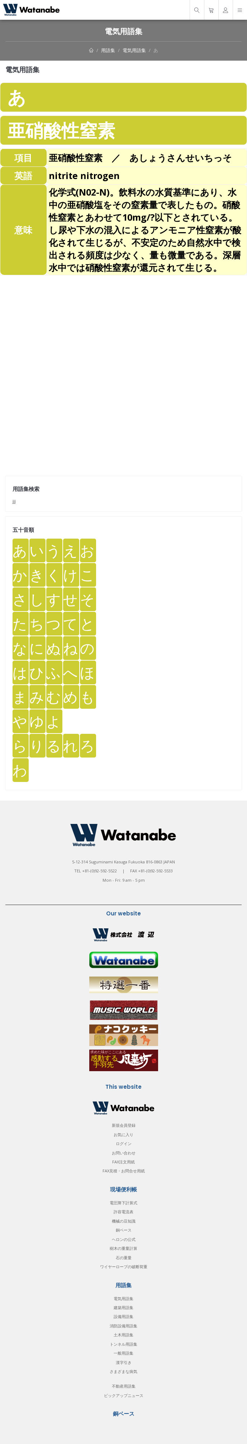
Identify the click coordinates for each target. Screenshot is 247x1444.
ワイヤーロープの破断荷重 (123, 1266)
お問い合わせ (124, 1152)
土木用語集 (123, 1334)
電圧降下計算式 (123, 1202)
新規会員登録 (124, 1125)
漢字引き (124, 1362)
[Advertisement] (123, 325)
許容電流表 (123, 1211)
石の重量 (124, 1257)
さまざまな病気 (123, 1371)
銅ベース (124, 1230)
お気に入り (123, 1134)
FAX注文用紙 (123, 1161)
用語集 (108, 50)
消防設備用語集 (123, 1325)
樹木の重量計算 (123, 1248)
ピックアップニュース (123, 1395)
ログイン (124, 1143)
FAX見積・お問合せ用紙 (124, 1170)
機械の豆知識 (124, 1221)
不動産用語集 (124, 1386)
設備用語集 (123, 1316)
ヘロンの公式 (124, 1239)
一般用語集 (123, 1353)
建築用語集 (123, 1307)
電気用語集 (134, 50)
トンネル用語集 (123, 1344)
